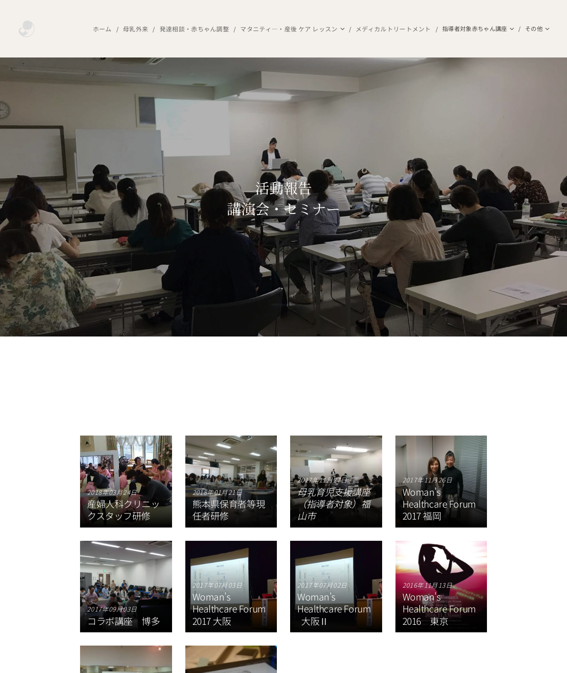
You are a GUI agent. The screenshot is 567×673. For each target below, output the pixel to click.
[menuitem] (77, 29)
